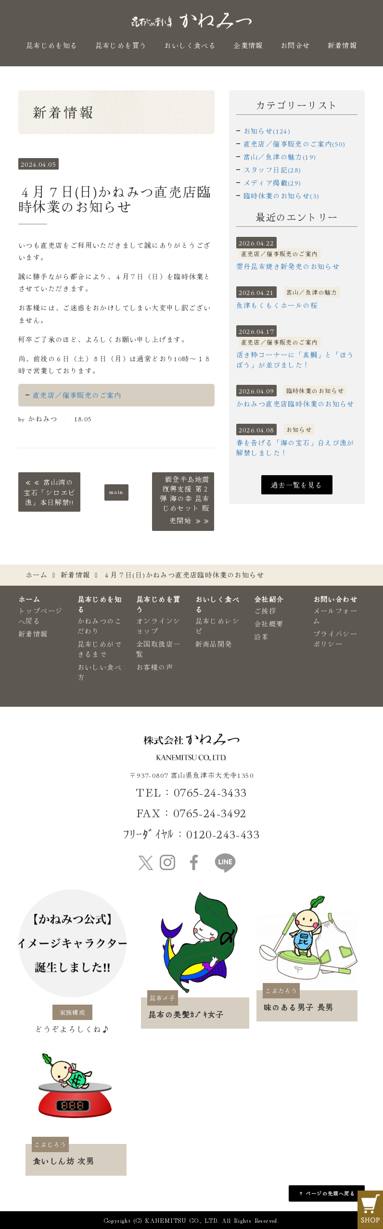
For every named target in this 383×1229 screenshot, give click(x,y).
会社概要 (269, 623)
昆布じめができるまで (99, 649)
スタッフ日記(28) (272, 169)
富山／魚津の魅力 (312, 292)
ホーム (37, 574)
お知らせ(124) (267, 130)
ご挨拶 (265, 610)
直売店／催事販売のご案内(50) (294, 143)
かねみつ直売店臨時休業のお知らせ (295, 403)
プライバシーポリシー (335, 639)
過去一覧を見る (297, 485)
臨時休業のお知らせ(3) (281, 195)
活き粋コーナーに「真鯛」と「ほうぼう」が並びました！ (295, 359)
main (116, 491)
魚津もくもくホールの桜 (277, 305)
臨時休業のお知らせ (315, 390)
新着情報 (342, 45)
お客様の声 (154, 667)
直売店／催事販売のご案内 (77, 395)
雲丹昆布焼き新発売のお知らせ (288, 266)
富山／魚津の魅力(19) (280, 156)
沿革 (261, 636)
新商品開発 (213, 644)
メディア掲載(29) (272, 182)
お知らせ (299, 429)
